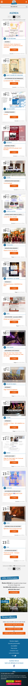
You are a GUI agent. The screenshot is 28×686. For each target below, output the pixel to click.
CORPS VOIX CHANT (9, 456)
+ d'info (14, 49)
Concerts (17, 53)
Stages (18, 257)
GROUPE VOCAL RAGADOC (11, 248)
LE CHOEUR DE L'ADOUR (10, 550)
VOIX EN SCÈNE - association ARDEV (13, 317)
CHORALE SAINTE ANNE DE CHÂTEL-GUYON (14, 214)
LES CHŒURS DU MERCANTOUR (12, 491)
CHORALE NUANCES (9, 112)
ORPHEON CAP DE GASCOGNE (12, 181)
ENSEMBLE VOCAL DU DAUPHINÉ (13, 526)
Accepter (10, 681)
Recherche (14, 6)
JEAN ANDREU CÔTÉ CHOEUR (12, 350)
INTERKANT (7, 387)
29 (19, 17)
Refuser (18, 681)
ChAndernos (7, 281)
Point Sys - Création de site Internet (14, 656)
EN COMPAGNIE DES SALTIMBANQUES (14, 78)
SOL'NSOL (7, 41)
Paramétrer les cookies (14, 684)
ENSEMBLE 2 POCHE (9, 145)
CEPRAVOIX (7, 421)
